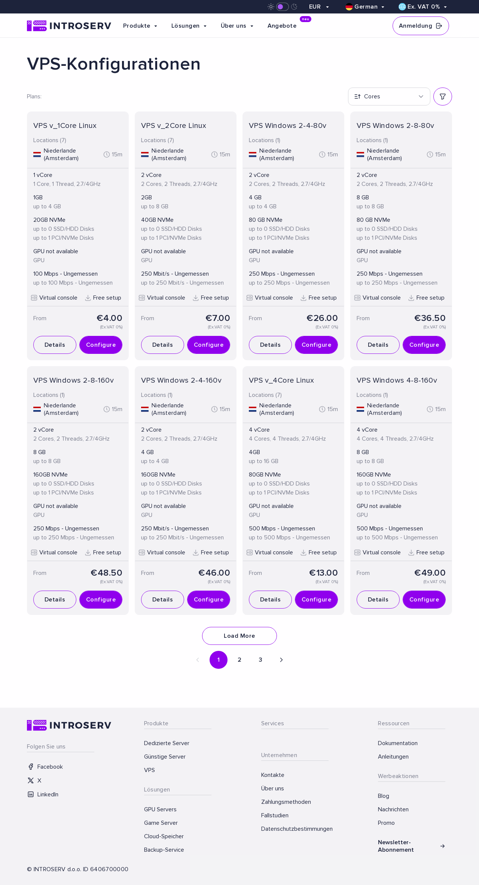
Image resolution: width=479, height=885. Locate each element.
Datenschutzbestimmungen (295, 829)
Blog (383, 796)
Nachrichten (393, 809)
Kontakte (272, 775)
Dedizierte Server (166, 743)
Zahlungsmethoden (286, 802)
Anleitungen (393, 756)
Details (55, 345)
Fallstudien (275, 815)
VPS (149, 770)
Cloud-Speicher (164, 836)
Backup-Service (164, 850)
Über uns (272, 788)
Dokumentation (398, 743)
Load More (239, 636)
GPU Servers (160, 809)
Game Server (161, 823)
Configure (101, 345)
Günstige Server (165, 756)
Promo (386, 823)
